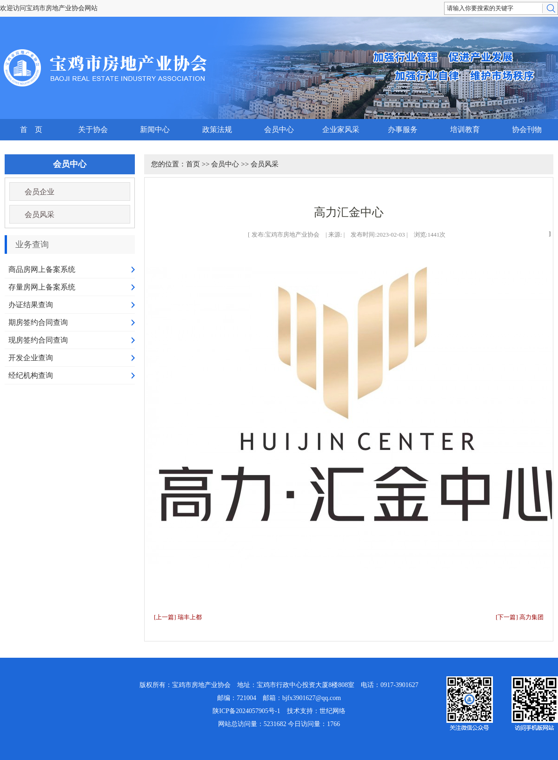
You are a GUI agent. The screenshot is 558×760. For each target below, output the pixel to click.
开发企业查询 (30, 358)
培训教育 (465, 129)
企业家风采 (340, 129)
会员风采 (39, 214)
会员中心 (279, 129)
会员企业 (39, 192)
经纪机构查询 (30, 375)
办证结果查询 (30, 305)
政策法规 (217, 129)
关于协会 (93, 129)
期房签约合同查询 (38, 322)
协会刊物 (527, 129)
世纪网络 (332, 710)
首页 (193, 164)
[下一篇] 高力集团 (520, 617)
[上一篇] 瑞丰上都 (178, 617)
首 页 (31, 129)
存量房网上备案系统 (41, 287)
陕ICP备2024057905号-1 (246, 710)
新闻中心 (155, 129)
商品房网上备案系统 (41, 269)
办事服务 (403, 129)
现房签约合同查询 (38, 340)
